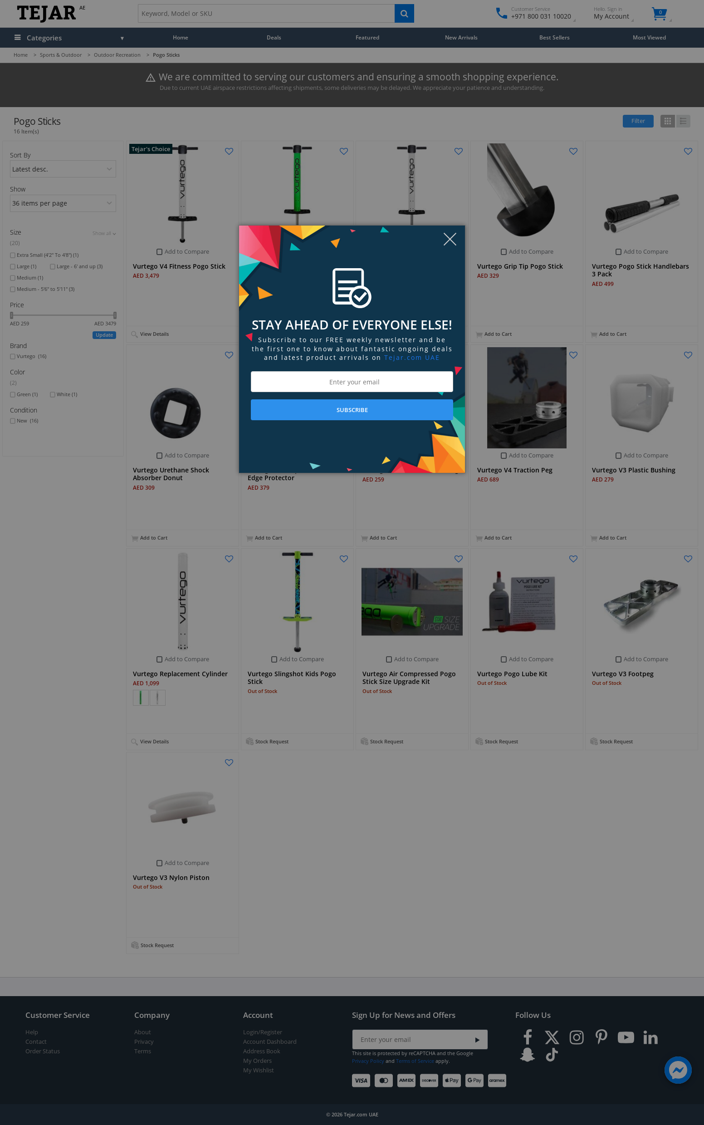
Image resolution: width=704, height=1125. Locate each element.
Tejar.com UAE (412, 357)
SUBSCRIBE (352, 410)
